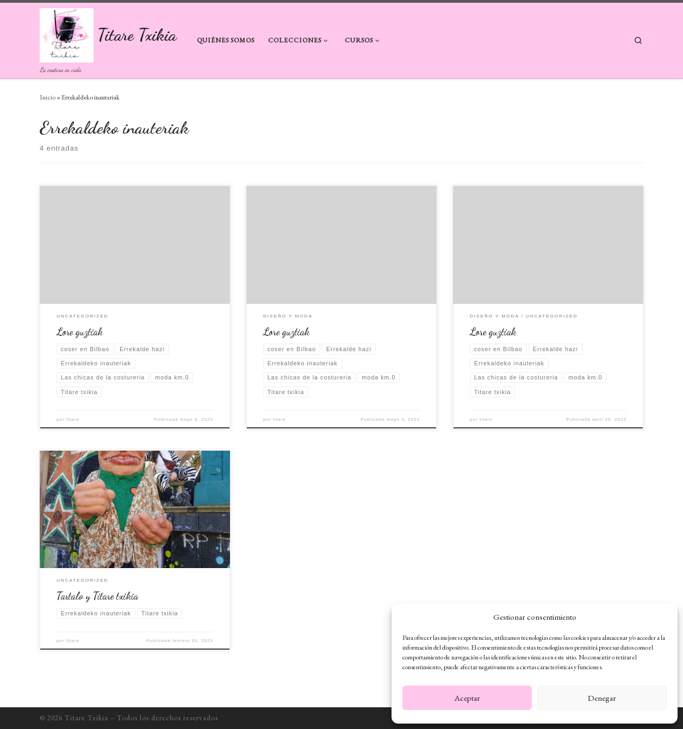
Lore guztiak (80, 332)
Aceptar (467, 698)
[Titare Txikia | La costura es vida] (67, 32)
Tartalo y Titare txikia (97, 596)
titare (72, 419)
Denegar (602, 698)
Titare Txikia (86, 717)
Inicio (47, 97)
